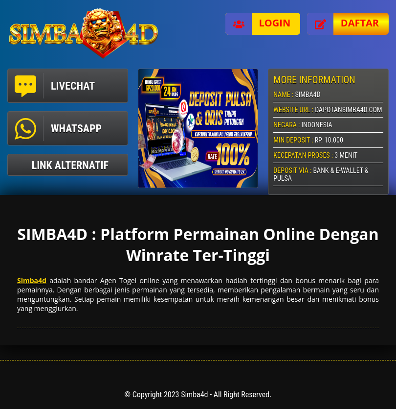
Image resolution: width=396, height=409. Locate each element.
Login (258, 24)
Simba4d (31, 280)
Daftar (343, 24)
